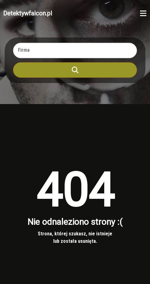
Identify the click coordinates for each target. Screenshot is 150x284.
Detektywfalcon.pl (27, 13)
